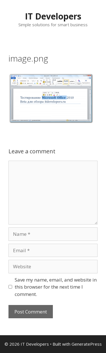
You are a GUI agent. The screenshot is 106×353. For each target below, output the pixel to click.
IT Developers (53, 16)
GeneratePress (87, 344)
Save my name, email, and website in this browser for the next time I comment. (56, 286)
